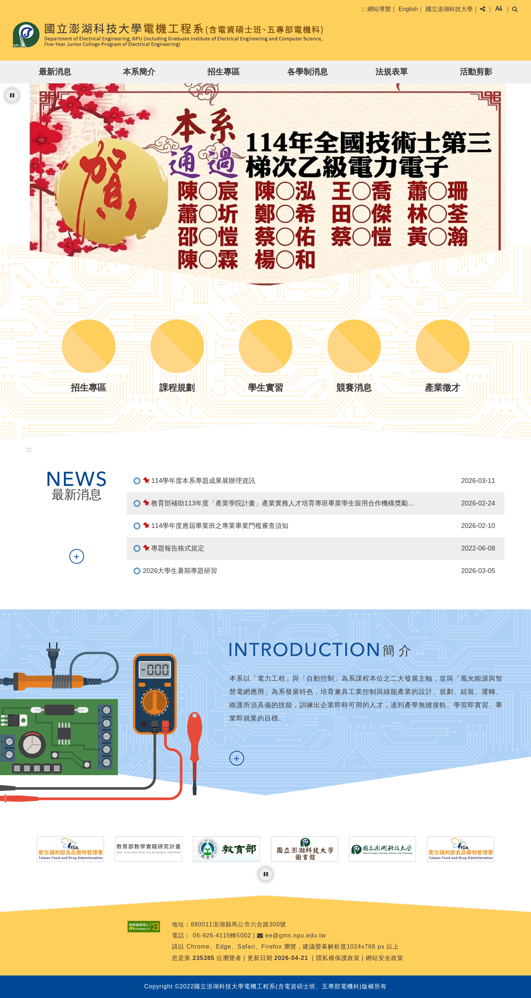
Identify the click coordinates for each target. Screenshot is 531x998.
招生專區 (223, 71)
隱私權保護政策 (338, 958)
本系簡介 (139, 71)
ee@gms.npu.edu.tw (291, 935)
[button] (482, 9)
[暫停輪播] (12, 95)
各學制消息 (307, 71)
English (408, 9)
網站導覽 (379, 9)
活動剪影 (476, 71)
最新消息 (55, 71)
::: (363, 9)
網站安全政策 (384, 958)
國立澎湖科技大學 (449, 9)
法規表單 (391, 71)
